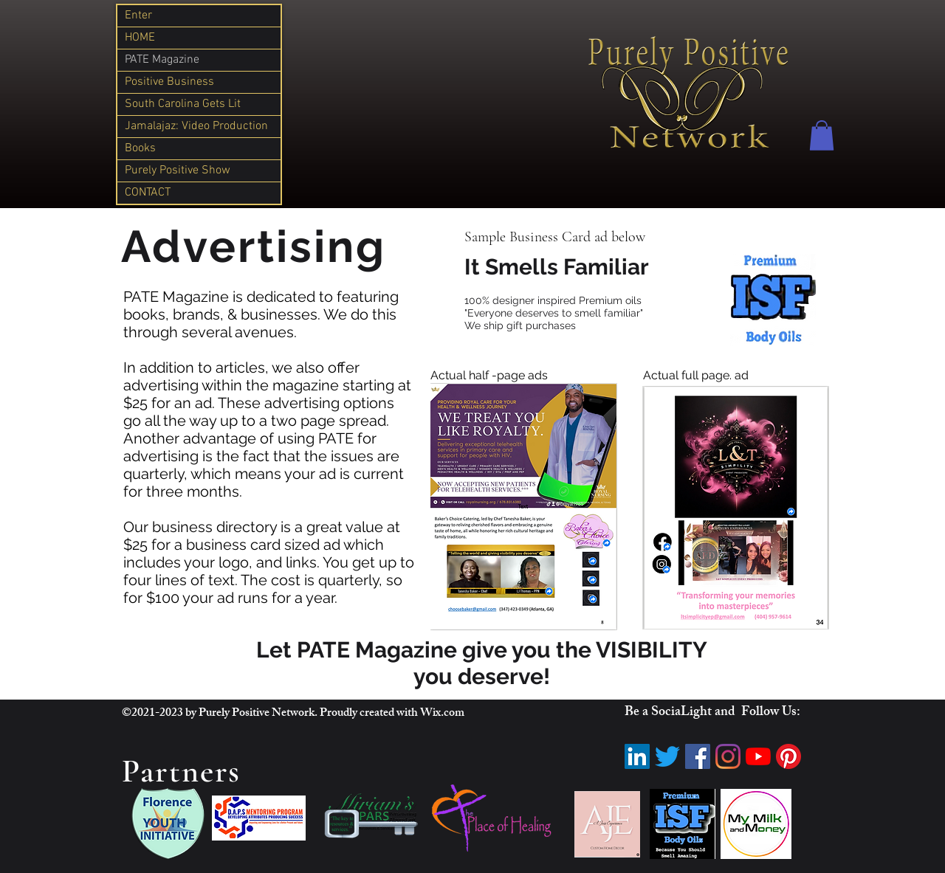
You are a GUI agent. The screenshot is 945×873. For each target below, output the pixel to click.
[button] (821, 135)
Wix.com (442, 714)
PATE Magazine (162, 59)
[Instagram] (727, 756)
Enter (138, 15)
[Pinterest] (788, 756)
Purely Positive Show (177, 170)
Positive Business (169, 82)
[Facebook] (697, 756)
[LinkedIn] (637, 756)
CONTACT (148, 192)
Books (140, 148)
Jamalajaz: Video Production (196, 126)
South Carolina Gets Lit (183, 104)
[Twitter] (667, 756)
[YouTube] (758, 756)
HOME (140, 37)
